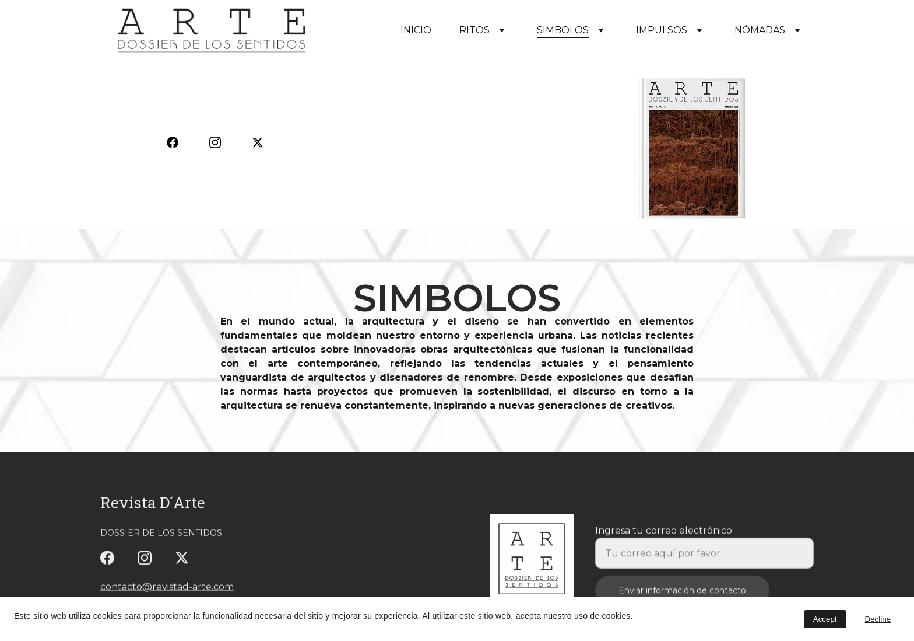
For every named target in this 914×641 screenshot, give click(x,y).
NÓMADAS (759, 30)
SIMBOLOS (563, 30)
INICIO (415, 30)
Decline (878, 619)
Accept (825, 619)
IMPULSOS (661, 30)
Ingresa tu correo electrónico (663, 536)
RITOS (474, 30)
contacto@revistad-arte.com (167, 587)
